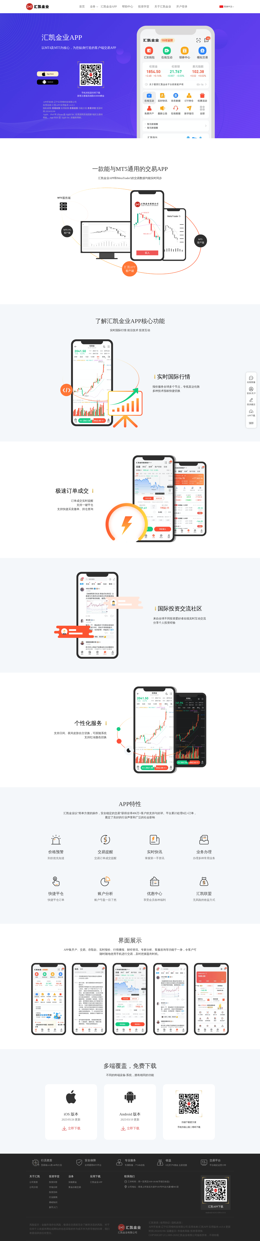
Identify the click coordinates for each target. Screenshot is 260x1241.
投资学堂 (143, 6)
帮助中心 (127, 6)
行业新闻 (53, 1197)
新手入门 (53, 1207)
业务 (93, 6)
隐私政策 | (177, 1222)
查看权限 (56, 108)
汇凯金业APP (109, 6)
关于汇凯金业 (162, 6)
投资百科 (53, 1192)
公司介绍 (33, 1187)
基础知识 (53, 1202)
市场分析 (53, 1187)
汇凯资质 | (154, 1222)
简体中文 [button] (226, 6)
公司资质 (33, 1182)
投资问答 (53, 1182)
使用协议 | (165, 1222)
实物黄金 (72, 1182)
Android (55, 84)
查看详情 (92, 108)
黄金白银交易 (74, 1187)
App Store (55, 70)
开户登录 (181, 6)
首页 (82, 6)
